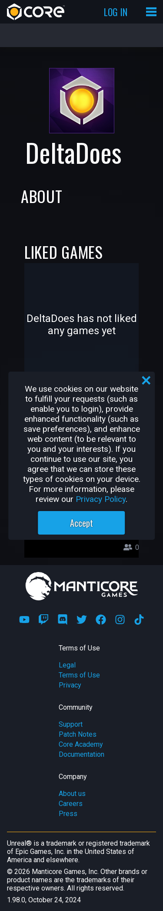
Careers (71, 803)
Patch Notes (77, 734)
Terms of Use (79, 675)
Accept (81, 522)
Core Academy (81, 744)
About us (72, 793)
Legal (67, 665)
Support (71, 724)
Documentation (81, 754)
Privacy (70, 685)
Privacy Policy (101, 499)
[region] (81, 456)
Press (68, 813)
